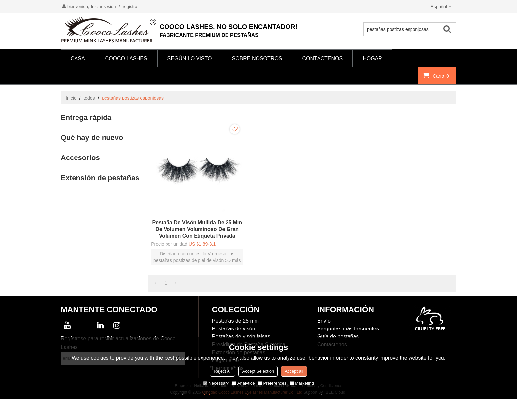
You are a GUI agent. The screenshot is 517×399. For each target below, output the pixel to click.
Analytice (243, 383)
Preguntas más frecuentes (348, 328)
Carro (442, 76)
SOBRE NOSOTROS (257, 58)
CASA (78, 58)
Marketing (302, 383)
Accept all (294, 371)
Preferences (272, 383)
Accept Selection (258, 371)
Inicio (71, 97)
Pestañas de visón (233, 328)
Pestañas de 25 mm (235, 321)
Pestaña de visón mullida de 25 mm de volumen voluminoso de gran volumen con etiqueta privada (197, 229)
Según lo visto (189, 58)
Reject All (222, 371)
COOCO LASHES (126, 58)
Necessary (215, 383)
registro (130, 6)
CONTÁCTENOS (322, 58)
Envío (324, 321)
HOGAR (372, 58)
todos (89, 97)
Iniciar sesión (103, 6)
